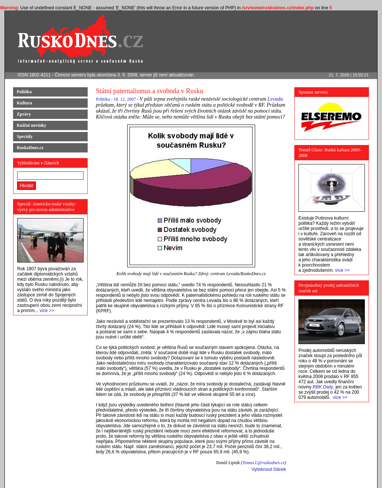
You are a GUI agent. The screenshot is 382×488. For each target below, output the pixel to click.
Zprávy (24, 114)
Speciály (25, 136)
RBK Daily (323, 387)
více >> (47, 310)
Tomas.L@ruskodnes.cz (263, 462)
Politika (24, 91)
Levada (275, 99)
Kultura (24, 103)
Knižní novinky (31, 125)
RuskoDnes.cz (30, 147)
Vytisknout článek (268, 469)
